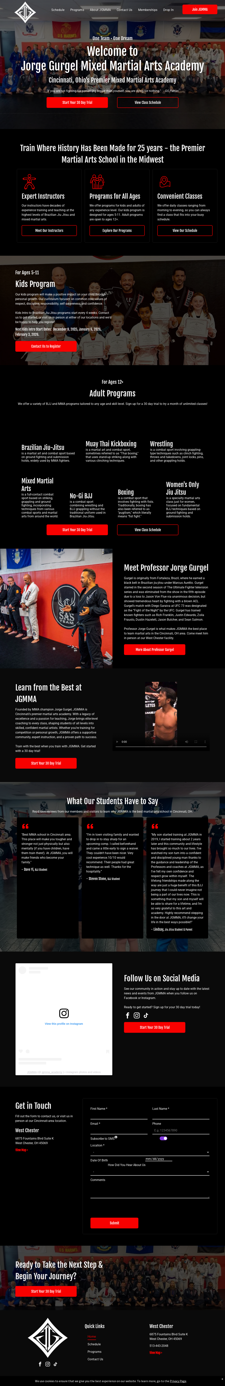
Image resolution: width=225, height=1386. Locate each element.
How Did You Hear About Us (126, 1165)
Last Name (160, 1109)
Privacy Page (178, 1381)
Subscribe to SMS (102, 1138)
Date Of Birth (99, 1160)
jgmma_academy (52, 1072)
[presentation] (119, 1206)
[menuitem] (57, 10)
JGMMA (32, 1072)
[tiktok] (145, 1016)
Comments (97, 1180)
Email (95, 1124)
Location (97, 1145)
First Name (98, 1109)
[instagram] (136, 1016)
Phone (156, 1124)
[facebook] (127, 1016)
